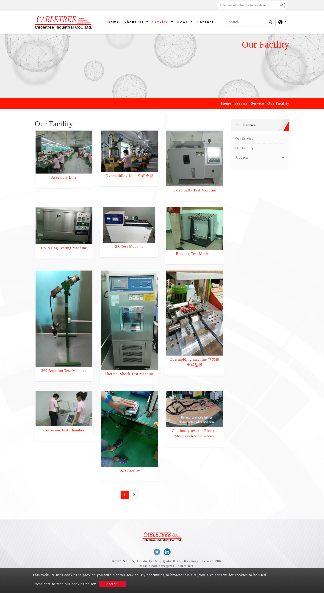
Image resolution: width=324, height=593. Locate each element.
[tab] (260, 125)
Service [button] (161, 22)
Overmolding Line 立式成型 (129, 176)
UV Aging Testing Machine (64, 248)
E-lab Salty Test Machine (194, 190)
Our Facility (244, 148)
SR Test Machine (129, 246)
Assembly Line (64, 177)
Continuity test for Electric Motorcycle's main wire (194, 433)
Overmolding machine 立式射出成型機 (195, 362)
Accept (111, 584)
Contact (205, 22)
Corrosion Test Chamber (64, 430)
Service (241, 103)
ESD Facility (129, 471)
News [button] (183, 22)
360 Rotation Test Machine (64, 371)
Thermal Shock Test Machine (129, 374)
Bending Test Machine (194, 254)
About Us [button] (134, 22)
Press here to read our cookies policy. (65, 584)
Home (114, 21)
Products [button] (242, 157)
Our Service (244, 138)
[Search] (251, 22)
